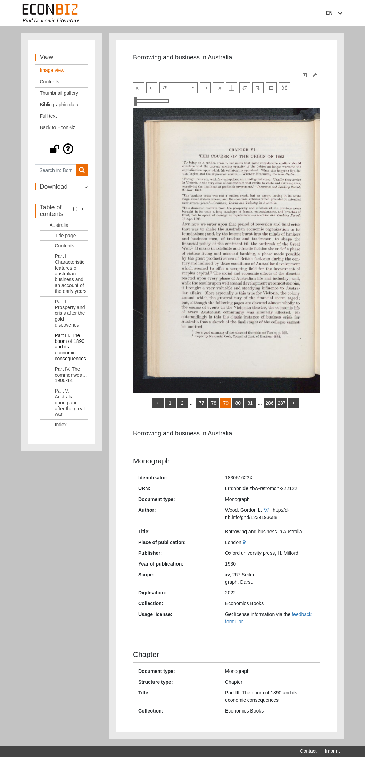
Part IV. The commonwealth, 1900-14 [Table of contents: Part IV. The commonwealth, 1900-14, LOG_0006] (71, 375)
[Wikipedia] (267, 510)
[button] (61, 148)
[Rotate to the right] (258, 88)
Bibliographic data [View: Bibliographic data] (59, 104)
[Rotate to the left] (245, 88)
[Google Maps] (245, 542)
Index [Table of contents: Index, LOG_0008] (61, 424)
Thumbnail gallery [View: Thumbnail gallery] (59, 93)
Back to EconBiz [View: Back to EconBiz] (57, 127)
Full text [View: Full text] (48, 116)
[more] (293, 403)
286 (269, 403)
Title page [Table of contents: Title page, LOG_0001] (65, 235)
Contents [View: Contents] (49, 81)
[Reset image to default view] (271, 88)
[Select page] (178, 88)
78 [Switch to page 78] (213, 403)
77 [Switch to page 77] (201, 403)
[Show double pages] (231, 88)
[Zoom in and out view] (151, 101)
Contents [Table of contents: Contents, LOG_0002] (64, 245)
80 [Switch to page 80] (238, 403)
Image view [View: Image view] (52, 70)
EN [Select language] (335, 13)
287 (281, 403)
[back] (158, 403)
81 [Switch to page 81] (250, 403)
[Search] (82, 170)
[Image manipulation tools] (315, 75)
